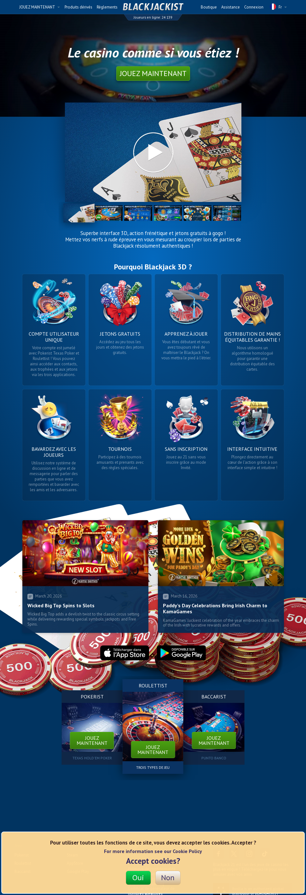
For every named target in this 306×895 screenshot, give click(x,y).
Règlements (107, 7)
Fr (278, 6)
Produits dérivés (78, 7)
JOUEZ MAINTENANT (39, 7)
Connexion (253, 7)
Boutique (209, 7)
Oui (138, 877)
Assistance (230, 7)
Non (168, 877)
